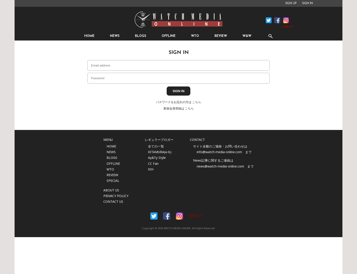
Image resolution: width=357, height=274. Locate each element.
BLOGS (140, 36)
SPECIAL (113, 180)
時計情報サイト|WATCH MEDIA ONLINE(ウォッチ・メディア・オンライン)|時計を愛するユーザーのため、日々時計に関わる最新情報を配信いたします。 (178, 19)
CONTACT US (113, 201)
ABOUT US (111, 190)
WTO (195, 36)
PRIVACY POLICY (115, 196)
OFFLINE (169, 36)
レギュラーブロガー (159, 139)
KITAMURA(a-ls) (159, 152)
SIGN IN (307, 3)
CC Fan (153, 163)
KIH (150, 169)
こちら (196, 102)
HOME (89, 36)
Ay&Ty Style (157, 157)
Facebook (269, 20)
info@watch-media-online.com (219, 152)
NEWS (115, 36)
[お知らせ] (288, 26)
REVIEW (220, 36)
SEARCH (270, 36)
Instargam (179, 216)
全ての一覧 (156, 146)
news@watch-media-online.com (220, 166)
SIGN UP (291, 3)
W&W (246, 36)
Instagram (286, 20)
